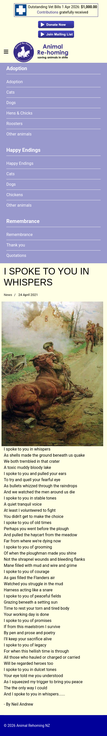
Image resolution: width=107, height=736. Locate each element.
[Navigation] (6, 52)
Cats (10, 92)
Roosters (14, 123)
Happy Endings (19, 163)
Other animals (19, 134)
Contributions (47, 12)
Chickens (14, 194)
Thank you (15, 245)
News (8, 295)
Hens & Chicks (19, 113)
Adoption (14, 81)
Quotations (16, 255)
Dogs (11, 102)
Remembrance (19, 234)
